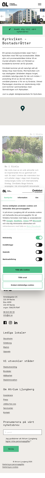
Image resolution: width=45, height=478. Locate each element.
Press (5, 399)
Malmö (6, 347)
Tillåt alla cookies (22, 270)
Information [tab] (22, 198)
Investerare (8, 395)
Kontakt (6, 412)
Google (10, 221)
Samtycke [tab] (8, 198)
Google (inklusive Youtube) (29, 229)
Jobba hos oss (9, 404)
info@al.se (8, 315)
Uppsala (6, 351)
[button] (40, 4)
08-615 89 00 (9, 312)
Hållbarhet (7, 375)
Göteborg (7, 343)
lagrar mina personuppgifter (18, 441)
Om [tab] (36, 198)
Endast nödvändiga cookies (22, 285)
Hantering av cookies (10, 467)
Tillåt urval (22, 277)
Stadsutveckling (10, 367)
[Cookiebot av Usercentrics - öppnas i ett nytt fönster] (32, 191)
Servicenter (8, 408)
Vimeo (26, 221)
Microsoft (37, 221)
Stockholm (8, 338)
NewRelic (18, 221)
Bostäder (7, 371)
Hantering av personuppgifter (13, 464)
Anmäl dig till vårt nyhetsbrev (22, 30)
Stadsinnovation (10, 380)
